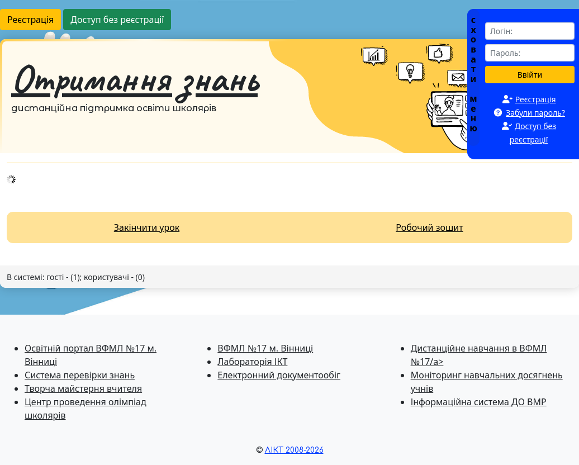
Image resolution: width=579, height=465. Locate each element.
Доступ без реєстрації (117, 19)
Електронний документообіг (278, 375)
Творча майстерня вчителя (83, 388)
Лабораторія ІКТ (252, 361)
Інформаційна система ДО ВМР (479, 402)
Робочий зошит (429, 227)
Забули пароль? (535, 112)
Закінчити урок (146, 227)
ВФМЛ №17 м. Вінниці (265, 348)
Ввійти (530, 74)
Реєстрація (30, 19)
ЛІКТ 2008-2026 (294, 450)
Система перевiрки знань (80, 375)
